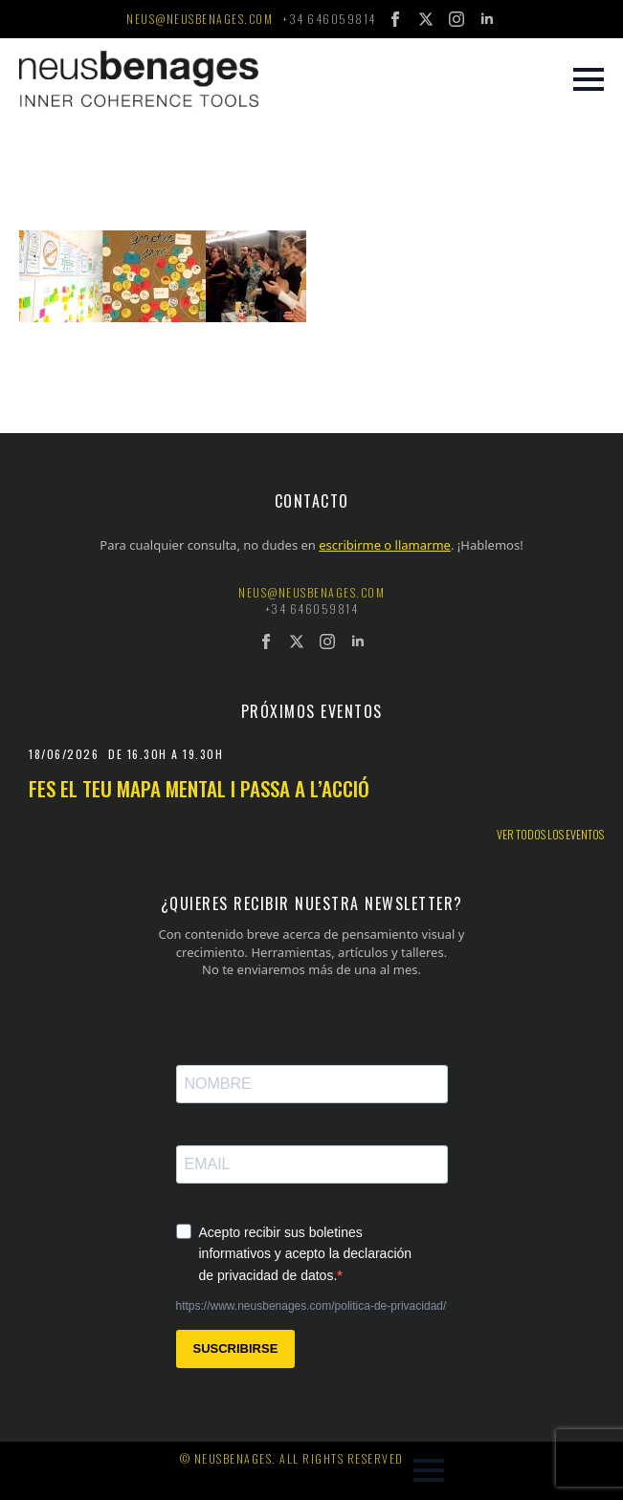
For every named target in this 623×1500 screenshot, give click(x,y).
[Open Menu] (588, 79)
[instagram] (456, 19)
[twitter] (425, 19)
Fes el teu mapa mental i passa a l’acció (199, 788)
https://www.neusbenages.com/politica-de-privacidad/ (311, 1306)
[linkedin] (487, 19)
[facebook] (395, 19)
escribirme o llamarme (385, 545)
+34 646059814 (329, 19)
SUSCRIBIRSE (235, 1348)
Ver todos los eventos (550, 834)
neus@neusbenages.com (199, 19)
